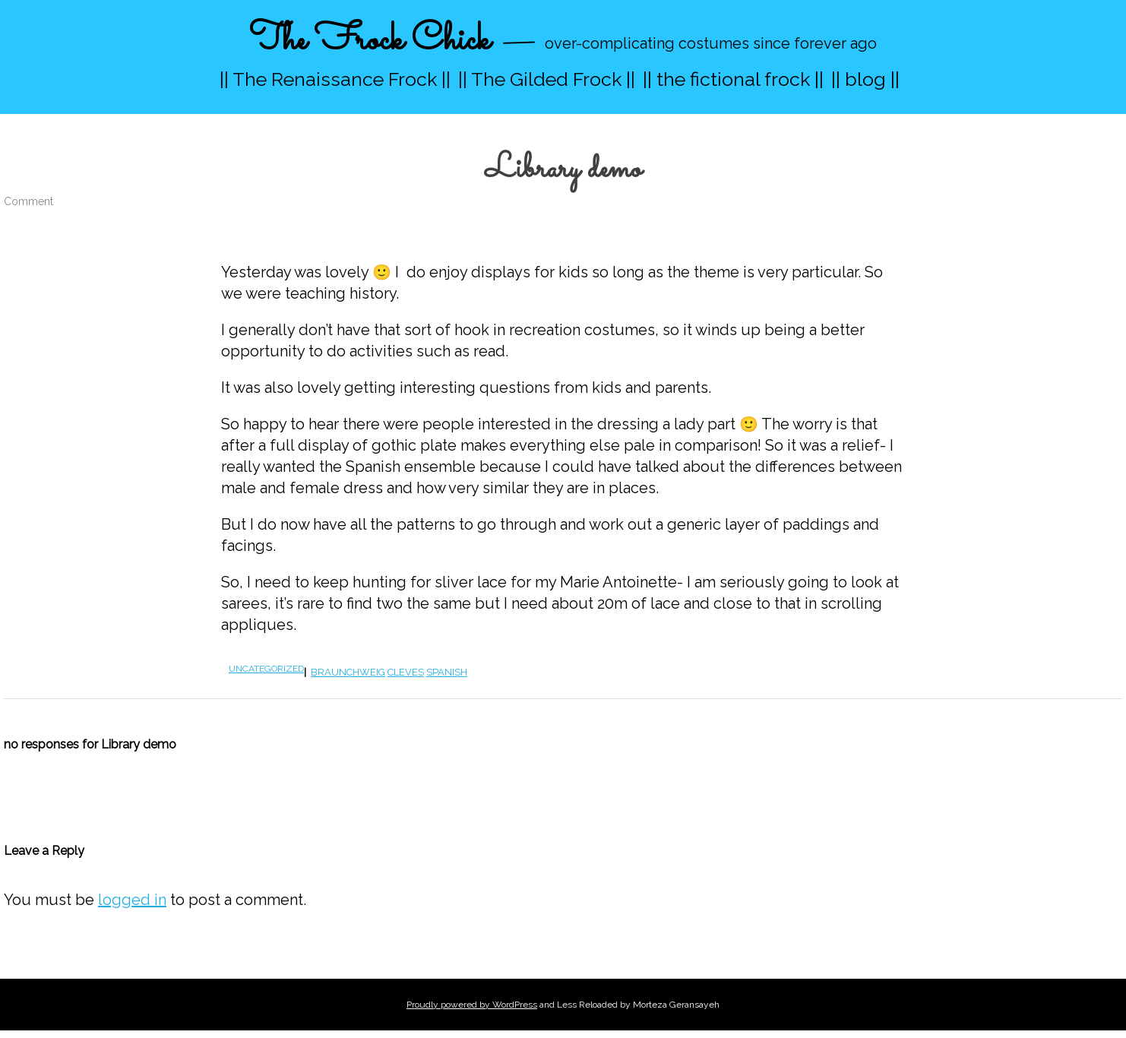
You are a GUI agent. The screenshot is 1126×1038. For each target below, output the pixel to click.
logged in (132, 900)
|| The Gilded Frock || (546, 79)
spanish (446, 672)
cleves (405, 672)
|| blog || (865, 79)
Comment (28, 201)
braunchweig (348, 672)
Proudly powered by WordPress (471, 1004)
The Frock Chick (369, 40)
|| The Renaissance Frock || (335, 79)
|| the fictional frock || (733, 79)
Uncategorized (266, 668)
